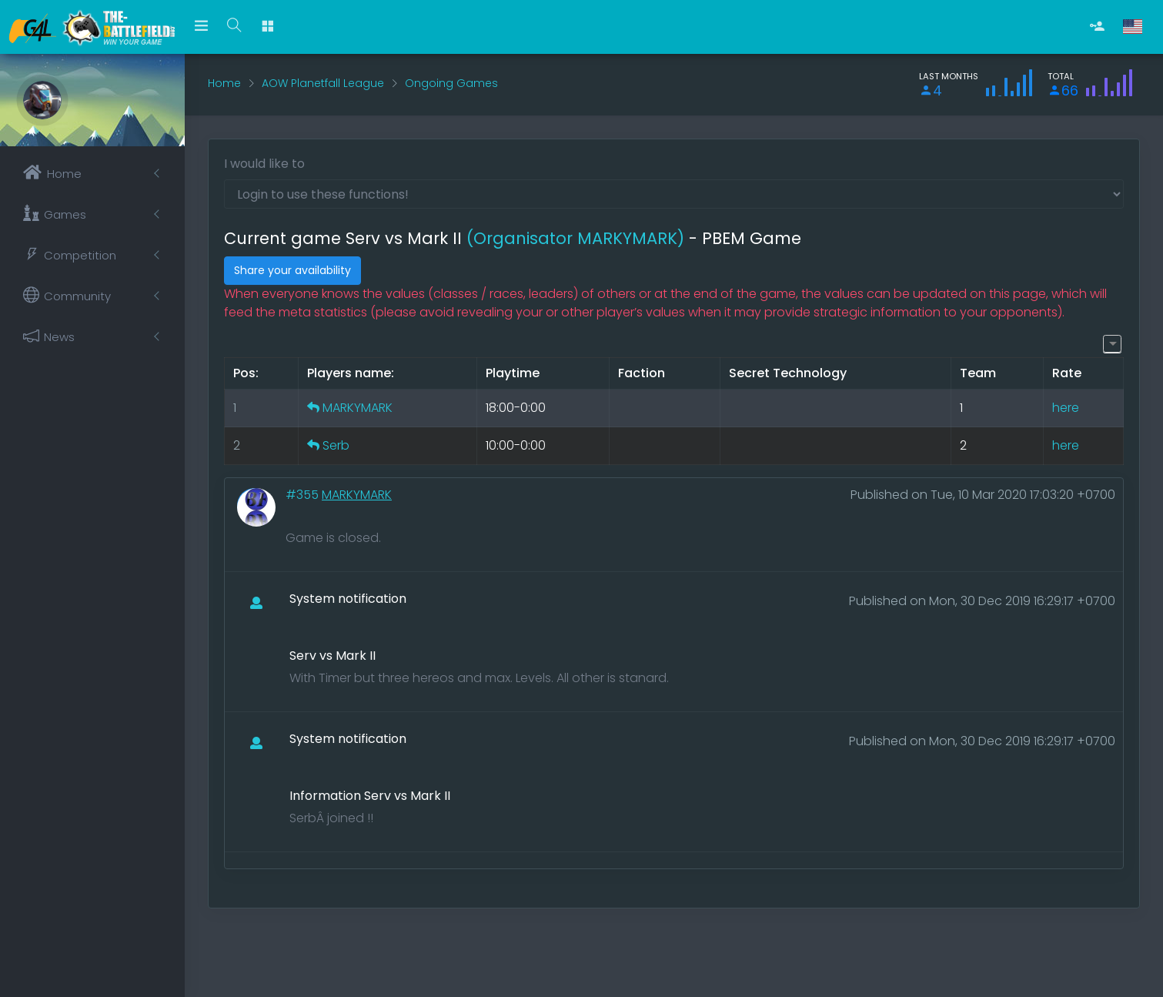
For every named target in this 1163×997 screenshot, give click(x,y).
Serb (335, 445)
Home (224, 83)
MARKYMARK (357, 408)
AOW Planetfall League (323, 83)
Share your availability (292, 270)
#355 (304, 495)
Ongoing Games (451, 83)
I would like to (264, 163)
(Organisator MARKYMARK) (575, 238)
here (1065, 408)
